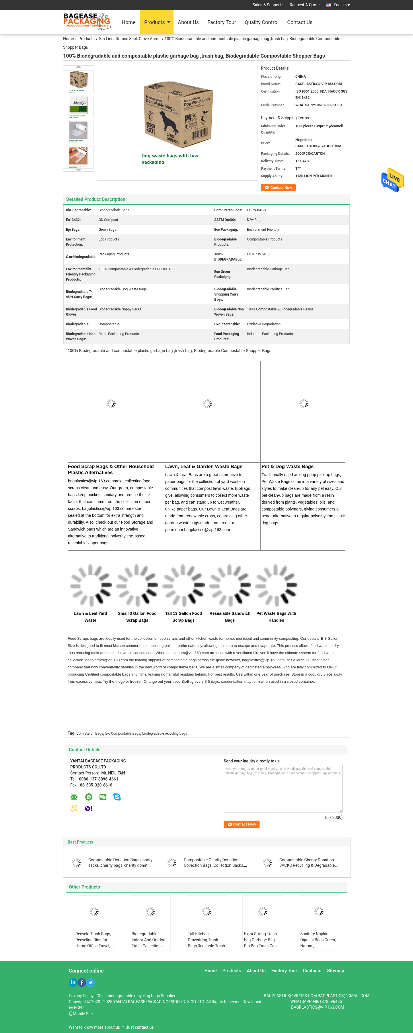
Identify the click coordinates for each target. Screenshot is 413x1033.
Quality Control (261, 22)
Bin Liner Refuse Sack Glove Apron (130, 38)
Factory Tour (221, 22)
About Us (188, 22)
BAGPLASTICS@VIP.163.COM (317, 1007)
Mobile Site (81, 1014)
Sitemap (335, 970)
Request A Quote (305, 5)
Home (128, 22)
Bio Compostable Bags (122, 733)
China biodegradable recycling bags (128, 995)
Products (154, 22)
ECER (79, 1007)
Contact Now (281, 187)
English (342, 5)
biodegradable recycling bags (164, 733)
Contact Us (299, 22)
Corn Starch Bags (90, 733)
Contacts (312, 970)
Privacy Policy (81, 995)
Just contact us (140, 1027)
